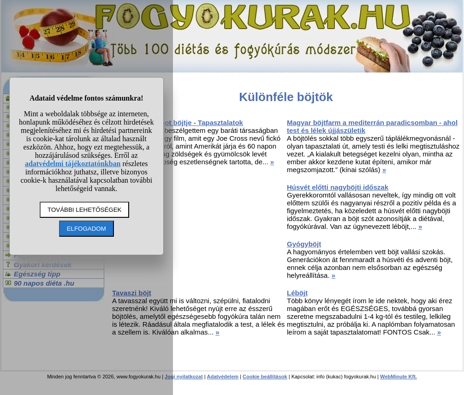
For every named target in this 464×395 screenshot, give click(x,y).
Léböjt (297, 293)
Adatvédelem (222, 376)
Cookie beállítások (265, 376)
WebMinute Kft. (398, 376)
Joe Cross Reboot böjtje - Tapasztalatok (177, 122)
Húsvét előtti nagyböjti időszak (337, 187)
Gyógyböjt (304, 244)
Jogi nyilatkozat (184, 376)
